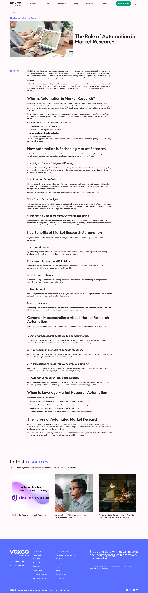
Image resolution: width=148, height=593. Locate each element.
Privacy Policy (115, 566)
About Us (59, 570)
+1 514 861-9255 (19, 565)
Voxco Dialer (37, 563)
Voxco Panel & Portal (40, 574)
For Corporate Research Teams (66, 555)
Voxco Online (37, 551)
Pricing (75, 4)
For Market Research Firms (65, 551)
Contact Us (60, 578)
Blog (57, 567)
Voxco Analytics (38, 567)
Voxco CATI (36, 559)
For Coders (60, 559)
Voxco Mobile (37, 555)
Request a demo (123, 3)
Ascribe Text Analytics (40, 578)
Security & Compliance (61, 590)
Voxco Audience (38, 570)
